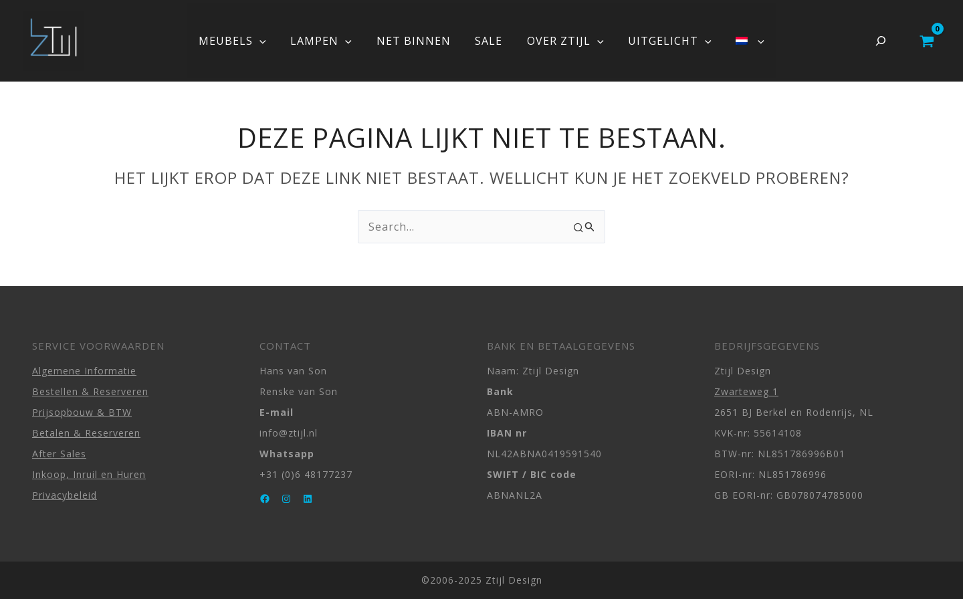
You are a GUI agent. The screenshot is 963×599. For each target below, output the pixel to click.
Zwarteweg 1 (746, 391)
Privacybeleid (64, 495)
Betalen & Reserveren (86, 433)
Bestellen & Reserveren (90, 391)
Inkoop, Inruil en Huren (89, 474)
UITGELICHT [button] (664, 40)
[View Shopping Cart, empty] (927, 40)
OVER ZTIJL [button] (562, 40)
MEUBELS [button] (242, 40)
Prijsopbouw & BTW (82, 412)
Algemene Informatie (84, 370)
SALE (488, 40)
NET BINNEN (416, 40)
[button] (269, 40)
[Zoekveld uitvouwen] (880, 40)
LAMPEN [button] (327, 40)
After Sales (59, 453)
